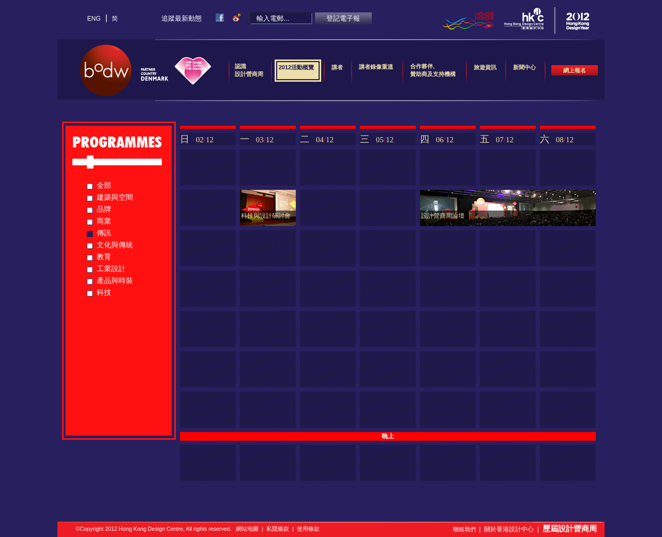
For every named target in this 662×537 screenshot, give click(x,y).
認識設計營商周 (249, 70)
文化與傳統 (115, 245)
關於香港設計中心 (509, 529)
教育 (104, 256)
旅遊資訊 (485, 71)
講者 (337, 71)
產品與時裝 (115, 280)
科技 (104, 292)
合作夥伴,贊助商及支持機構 (433, 70)
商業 (104, 221)
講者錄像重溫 (376, 67)
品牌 (104, 209)
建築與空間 (115, 197)
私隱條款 (277, 529)
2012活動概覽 (296, 71)
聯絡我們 (464, 529)
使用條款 (308, 529)
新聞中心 (524, 71)
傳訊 (104, 233)
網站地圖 (247, 529)
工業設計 (111, 268)
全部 (104, 185)
